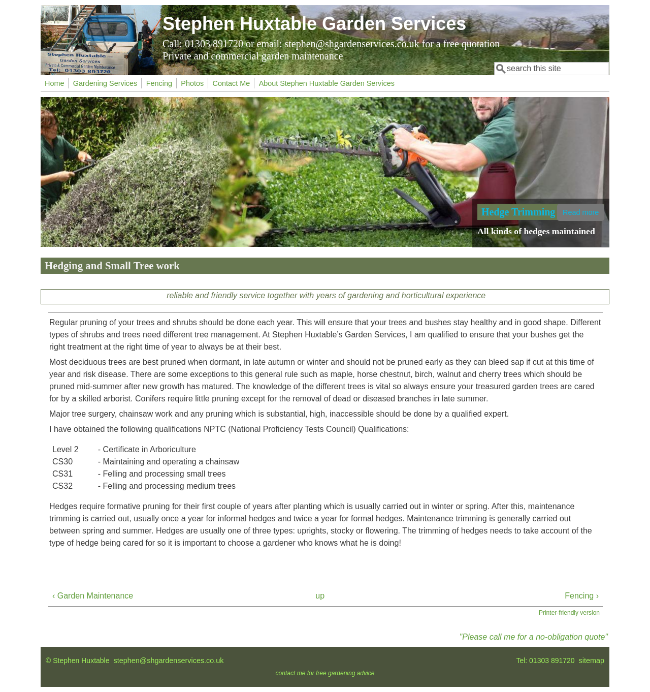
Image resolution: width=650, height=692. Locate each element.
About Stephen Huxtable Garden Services (327, 83)
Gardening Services (105, 83)
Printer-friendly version (569, 612)
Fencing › (582, 595)
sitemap (591, 660)
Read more (581, 212)
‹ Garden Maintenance (92, 595)
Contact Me (231, 83)
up (319, 595)
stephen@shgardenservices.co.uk (169, 660)
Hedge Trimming (518, 211)
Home (54, 83)
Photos (192, 83)
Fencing (159, 83)
